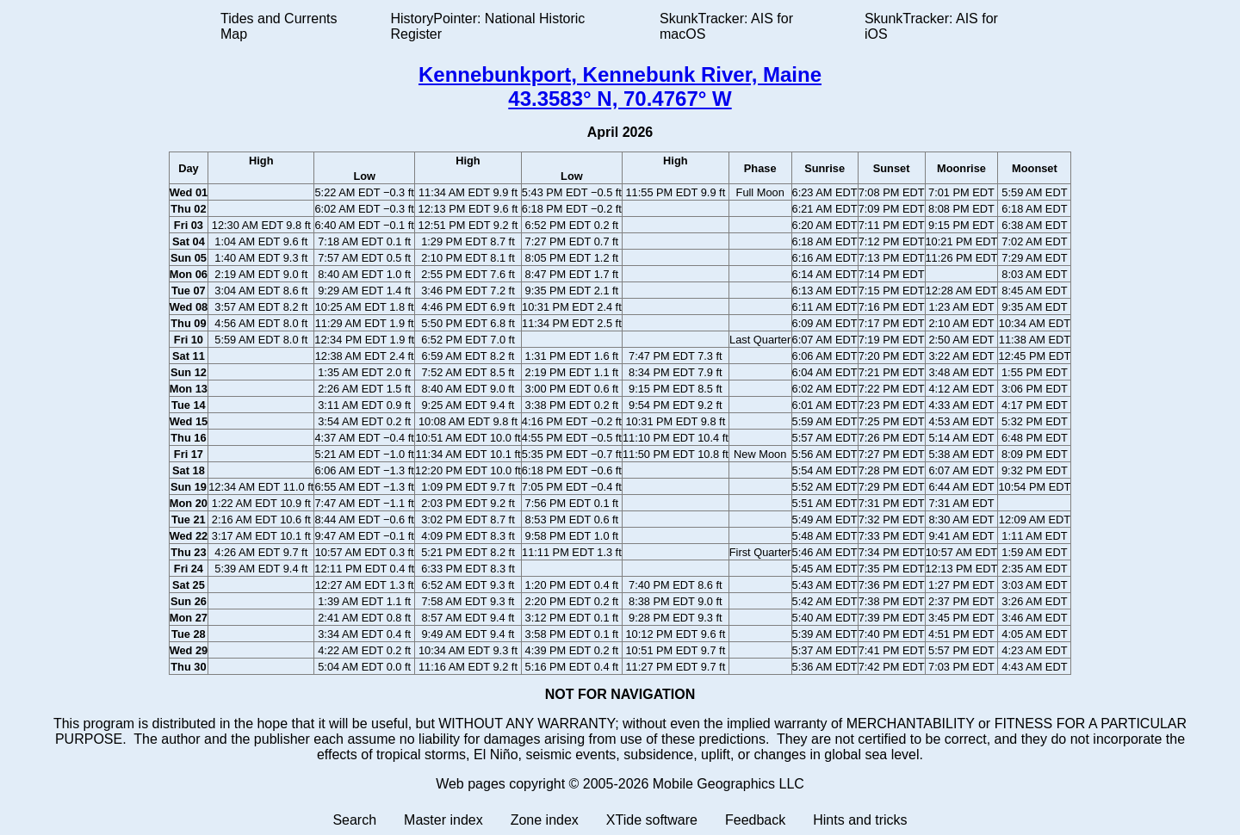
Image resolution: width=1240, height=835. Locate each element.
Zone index (545, 820)
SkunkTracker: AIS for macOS (726, 26)
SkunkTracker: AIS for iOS (931, 26)
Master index (443, 820)
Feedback (755, 820)
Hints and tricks (860, 820)
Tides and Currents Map (278, 26)
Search (354, 820)
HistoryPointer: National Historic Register (488, 26)
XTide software (652, 820)
